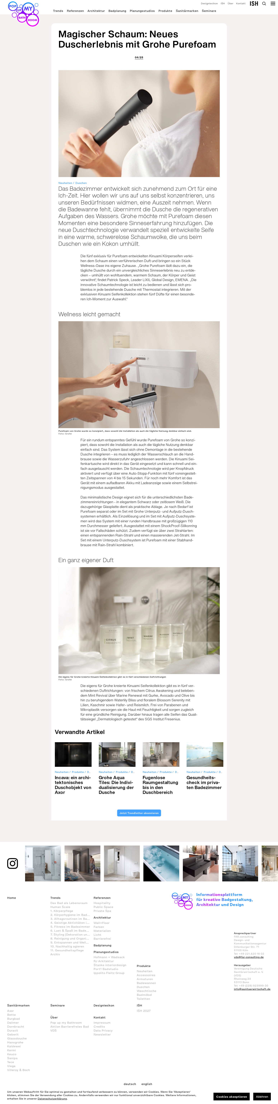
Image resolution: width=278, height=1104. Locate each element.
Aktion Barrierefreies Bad (69, 1026)
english (146, 1084)
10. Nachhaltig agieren (67, 946)
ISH (223, 3)
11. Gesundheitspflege (67, 950)
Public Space (103, 907)
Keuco (11, 1054)
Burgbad (13, 1019)
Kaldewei (14, 1046)
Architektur (96, 11)
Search (264, 3)
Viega (11, 1066)
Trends (58, 11)
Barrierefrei (102, 939)
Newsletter (102, 1034)
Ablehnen (262, 1097)
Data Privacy (103, 1030)
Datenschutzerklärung (52, 1098)
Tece (10, 1062)
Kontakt (241, 3)
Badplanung (117, 11)
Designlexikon (209, 3)
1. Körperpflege (61, 911)
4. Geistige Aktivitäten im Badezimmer (72, 923)
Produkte (165, 11)
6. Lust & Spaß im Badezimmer (72, 931)
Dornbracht (15, 1026)
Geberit (13, 1034)
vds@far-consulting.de (249, 957)
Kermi (11, 1050)
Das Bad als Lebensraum (69, 903)
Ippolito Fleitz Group (109, 973)
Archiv (55, 954)
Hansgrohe (15, 1042)
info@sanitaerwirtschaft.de (252, 989)
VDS (53, 1030)
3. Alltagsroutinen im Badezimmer (72, 919)
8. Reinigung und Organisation (72, 938)
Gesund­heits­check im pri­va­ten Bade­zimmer (204, 782)
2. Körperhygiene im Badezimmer (72, 915)
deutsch (130, 1084)
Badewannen (146, 983)
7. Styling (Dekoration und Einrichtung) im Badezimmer (72, 934)
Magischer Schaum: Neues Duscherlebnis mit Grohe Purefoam (137, 39)
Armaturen (145, 979)
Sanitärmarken (187, 11)
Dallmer (13, 1023)
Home (11, 898)
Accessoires (146, 975)
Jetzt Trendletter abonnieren (139, 813)
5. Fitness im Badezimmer (70, 927)
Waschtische (146, 991)
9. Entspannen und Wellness (71, 942)
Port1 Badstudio (106, 969)
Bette (11, 1015)
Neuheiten (65, 183)
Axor (10, 1011)
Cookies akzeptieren (231, 1097)
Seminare (209, 11)
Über (230, 3)
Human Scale (60, 907)
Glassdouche (17, 1038)
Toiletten (143, 999)
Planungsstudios (142, 11)
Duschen (81, 183)
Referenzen (75, 11)
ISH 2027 (144, 1011)
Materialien (102, 931)
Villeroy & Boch (18, 1070)
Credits (99, 1026)
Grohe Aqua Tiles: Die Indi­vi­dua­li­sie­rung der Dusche (116, 785)
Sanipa (12, 1058)
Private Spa (102, 911)
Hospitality (102, 903)
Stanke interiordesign (110, 965)
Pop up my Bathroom (66, 1023)
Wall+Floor (102, 923)
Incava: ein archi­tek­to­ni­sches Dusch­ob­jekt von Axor (73, 785)
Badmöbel (144, 995)
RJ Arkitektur (104, 961)
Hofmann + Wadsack (109, 957)
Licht (97, 935)
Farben (99, 927)
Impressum (102, 1023)
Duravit (12, 1030)
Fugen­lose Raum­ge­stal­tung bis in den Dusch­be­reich (160, 785)
